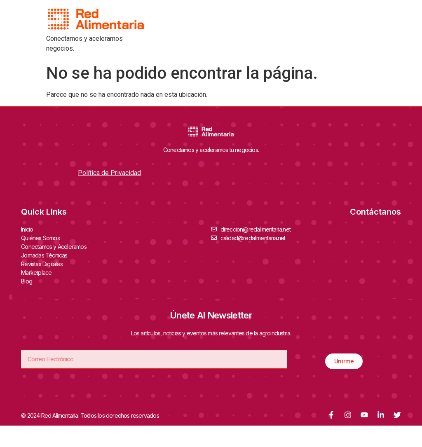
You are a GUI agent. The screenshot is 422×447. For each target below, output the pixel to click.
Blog (26, 281)
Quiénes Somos (42, 238)
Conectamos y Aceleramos (56, 246)
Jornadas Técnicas (46, 255)
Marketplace (36, 272)
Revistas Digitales (44, 264)
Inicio (27, 229)
